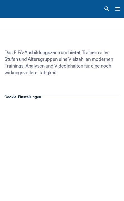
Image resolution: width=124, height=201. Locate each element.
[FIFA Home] (14, 9)
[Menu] (117, 9)
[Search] (107, 9)
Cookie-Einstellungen (22, 97)
